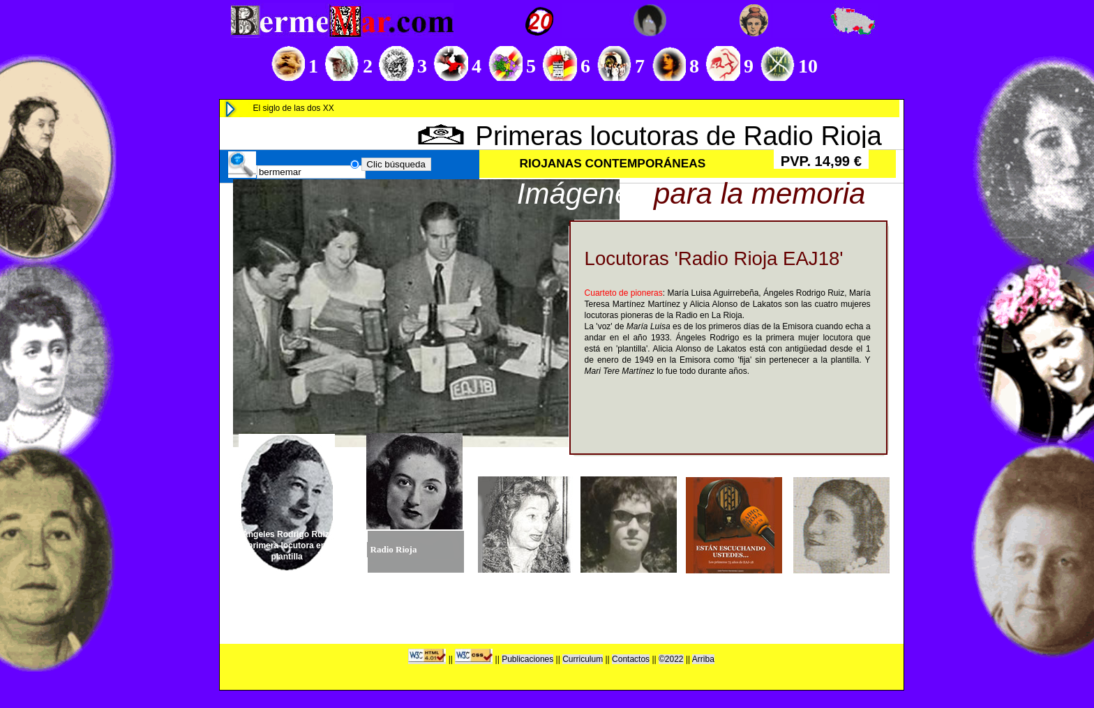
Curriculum (582, 659)
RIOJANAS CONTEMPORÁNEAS (613, 163)
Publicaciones (527, 659)
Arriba (703, 659)
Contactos (631, 659)
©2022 (671, 659)
